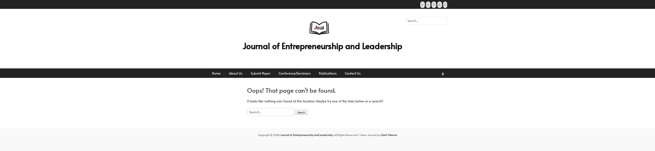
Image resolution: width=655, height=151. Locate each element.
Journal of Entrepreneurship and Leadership (322, 46)
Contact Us (353, 73)
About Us (235, 73)
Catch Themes (389, 135)
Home (216, 73)
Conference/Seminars (295, 73)
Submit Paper (261, 73)
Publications (328, 73)
